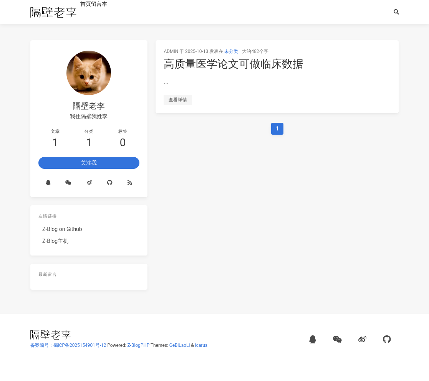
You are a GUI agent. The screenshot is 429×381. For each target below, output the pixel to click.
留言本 (99, 4)
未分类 (231, 51)
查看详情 (178, 99)
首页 (85, 4)
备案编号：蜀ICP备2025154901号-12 (68, 345)
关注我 (89, 163)
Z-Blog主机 (55, 241)
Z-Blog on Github (62, 229)
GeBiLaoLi (179, 345)
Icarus (201, 345)
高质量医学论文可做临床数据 (233, 64)
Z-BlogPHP (139, 345)
